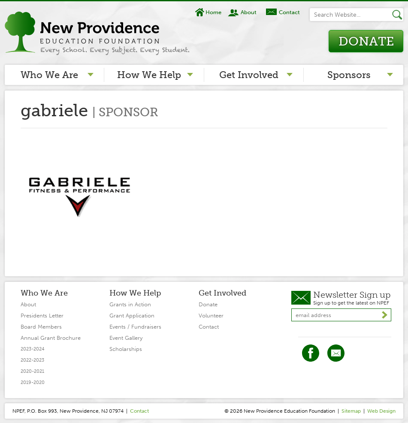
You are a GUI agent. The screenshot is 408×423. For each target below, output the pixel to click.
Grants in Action (130, 304)
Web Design (381, 411)
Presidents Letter (42, 315)
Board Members (41, 326)
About (249, 12)
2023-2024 (33, 349)
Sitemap (351, 411)
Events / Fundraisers (135, 326)
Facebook (310, 353)
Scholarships (125, 349)
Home (213, 12)
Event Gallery (125, 338)
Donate (366, 41)
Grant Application (131, 315)
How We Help (149, 75)
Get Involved (248, 75)
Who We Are (49, 75)
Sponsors (349, 75)
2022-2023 (32, 360)
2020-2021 (32, 371)
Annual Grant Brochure (51, 338)
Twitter (336, 353)
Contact (289, 12)
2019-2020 (33, 382)
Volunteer (211, 315)
